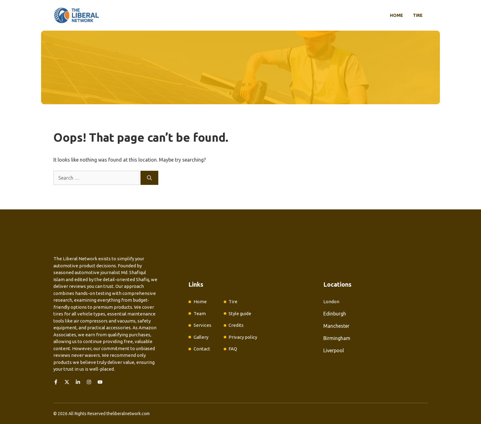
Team (200, 313)
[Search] (149, 178)
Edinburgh (334, 313)
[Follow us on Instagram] (89, 382)
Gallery (201, 337)
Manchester (336, 326)
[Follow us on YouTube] (100, 382)
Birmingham (336, 338)
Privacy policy (243, 337)
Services (202, 325)
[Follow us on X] (66, 382)
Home (396, 15)
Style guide (240, 313)
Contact (202, 348)
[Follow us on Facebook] (55, 382)
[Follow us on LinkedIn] (77, 382)
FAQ (233, 348)
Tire (418, 15)
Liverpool (333, 350)
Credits (236, 325)
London (331, 301)
